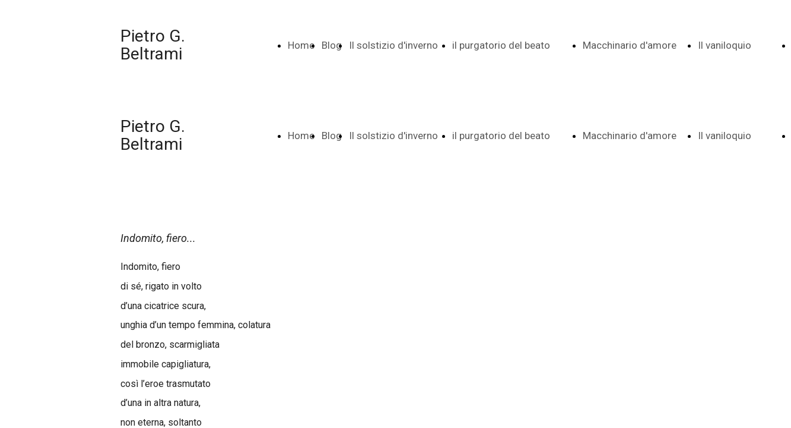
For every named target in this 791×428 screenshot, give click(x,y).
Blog (332, 45)
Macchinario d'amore (629, 45)
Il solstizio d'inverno (393, 45)
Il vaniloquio (724, 45)
